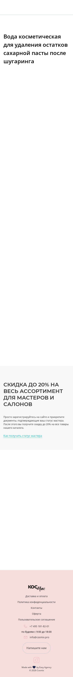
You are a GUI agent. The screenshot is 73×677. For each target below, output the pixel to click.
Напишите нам (36, 648)
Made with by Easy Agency (36, 667)
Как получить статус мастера (22, 436)
